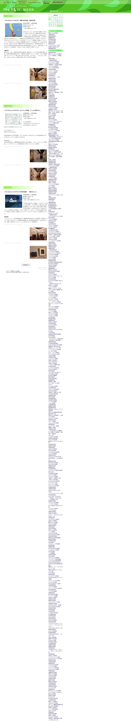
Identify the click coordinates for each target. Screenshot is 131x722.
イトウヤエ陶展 (52, 257)
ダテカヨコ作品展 (52, 72)
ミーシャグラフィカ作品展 (54, 240)
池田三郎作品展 (52, 81)
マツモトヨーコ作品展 (53, 576)
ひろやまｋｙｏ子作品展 (54, 543)
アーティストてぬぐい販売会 (55, 588)
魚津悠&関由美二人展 (53, 135)
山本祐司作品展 (52, 615)
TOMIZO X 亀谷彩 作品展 (54, 234)
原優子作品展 (51, 680)
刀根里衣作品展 (52, 644)
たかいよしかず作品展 (53, 306)
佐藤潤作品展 (51, 37)
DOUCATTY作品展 (52, 237)
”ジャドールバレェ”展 (53, 300)
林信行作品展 (51, 574)
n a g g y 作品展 (51, 403)
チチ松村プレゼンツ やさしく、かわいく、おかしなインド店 (55, 651)
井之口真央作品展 (52, 378)
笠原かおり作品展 (52, 173)
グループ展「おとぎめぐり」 (55, 372)
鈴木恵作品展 (51, 545)
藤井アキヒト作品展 (53, 522)
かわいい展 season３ (53, 361)
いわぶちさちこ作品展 (53, 63)
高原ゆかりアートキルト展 (54, 348)
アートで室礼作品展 (53, 709)
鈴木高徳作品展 (52, 589)
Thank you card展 (52, 640)
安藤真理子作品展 (52, 109)
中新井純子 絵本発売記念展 (55, 64)
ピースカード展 (52, 687)
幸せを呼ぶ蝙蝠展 (52, 375)
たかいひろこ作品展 (53, 308)
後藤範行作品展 (52, 78)
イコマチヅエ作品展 (53, 296)
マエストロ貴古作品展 (53, 67)
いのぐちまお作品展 (53, 66)
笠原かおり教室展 (52, 520)
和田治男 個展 (52, 381)
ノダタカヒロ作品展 (53, 294)
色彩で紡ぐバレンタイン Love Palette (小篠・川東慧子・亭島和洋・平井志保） (55, 112)
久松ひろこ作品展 (52, 597)
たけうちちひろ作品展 (53, 61)
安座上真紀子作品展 (53, 84)
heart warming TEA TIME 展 (54, 233)
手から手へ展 (51, 697)
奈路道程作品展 (52, 52)
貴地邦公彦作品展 (52, 713)
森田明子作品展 (52, 600)
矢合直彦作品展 (52, 170)
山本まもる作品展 (52, 390)
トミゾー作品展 (52, 297)
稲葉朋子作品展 (52, 501)
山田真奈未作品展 (52, 400)
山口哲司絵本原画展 (53, 343)
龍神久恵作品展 (52, 100)
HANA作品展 (51, 573)
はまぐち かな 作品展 (53, 426)
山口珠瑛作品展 (52, 404)
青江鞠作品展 (51, 75)
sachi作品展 (51, 222)
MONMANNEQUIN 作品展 (54, 605)
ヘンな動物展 (51, 553)
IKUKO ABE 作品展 (52, 464)
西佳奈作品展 (51, 377)
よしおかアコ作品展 (53, 436)
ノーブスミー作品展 (53, 504)
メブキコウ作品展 (52, 83)
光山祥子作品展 (52, 528)
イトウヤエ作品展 (52, 401)
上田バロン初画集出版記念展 (55, 412)
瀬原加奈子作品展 (52, 147)
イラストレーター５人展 (54, 45)
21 (49, 24)
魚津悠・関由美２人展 (53, 46)
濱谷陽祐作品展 (52, 39)
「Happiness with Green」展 (54, 283)
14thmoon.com (8, 272)
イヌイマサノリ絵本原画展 (54, 559)
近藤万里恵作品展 (52, 686)
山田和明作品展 (52, 398)
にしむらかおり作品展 (53, 165)
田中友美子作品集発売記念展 (55, 262)
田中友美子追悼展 (52, 536)
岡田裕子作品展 (52, 465)
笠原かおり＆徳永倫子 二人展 (55, 415)
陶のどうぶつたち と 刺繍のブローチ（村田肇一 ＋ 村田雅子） (55, 55)
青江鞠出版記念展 (52, 205)
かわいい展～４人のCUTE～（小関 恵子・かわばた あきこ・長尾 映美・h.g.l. (54, 498)
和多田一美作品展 (52, 360)
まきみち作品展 (52, 40)
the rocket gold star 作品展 (54, 271)
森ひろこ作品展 (52, 693)
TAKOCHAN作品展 (52, 98)
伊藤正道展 (51, 712)
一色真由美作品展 (52, 60)
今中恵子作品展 (52, 677)
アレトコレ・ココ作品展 (54, 130)
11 (57, 20)
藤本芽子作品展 (52, 539)
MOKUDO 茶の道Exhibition (54, 562)
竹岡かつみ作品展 (52, 168)
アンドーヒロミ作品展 (53, 485)
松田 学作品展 (51, 397)
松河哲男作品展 (52, 204)
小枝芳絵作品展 (52, 661)
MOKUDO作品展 (52, 637)
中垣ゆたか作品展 (52, 239)
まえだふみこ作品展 (53, 716)
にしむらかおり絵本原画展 (54, 560)
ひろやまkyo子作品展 (53, 254)
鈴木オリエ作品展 (52, 530)
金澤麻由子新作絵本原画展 (54, 334)
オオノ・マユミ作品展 (53, 352)
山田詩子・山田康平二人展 (54, 478)
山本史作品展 (51, 611)
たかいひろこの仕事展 (53, 557)
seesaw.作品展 (51, 551)
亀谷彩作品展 (51, 43)
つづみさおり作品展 (53, 612)
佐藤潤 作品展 (52, 427)
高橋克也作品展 (52, 455)
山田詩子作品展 (52, 684)
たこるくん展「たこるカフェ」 (55, 692)
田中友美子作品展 (52, 641)
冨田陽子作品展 (52, 406)
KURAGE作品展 (52, 450)
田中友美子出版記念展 (53, 89)
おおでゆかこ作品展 (53, 299)
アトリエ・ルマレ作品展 (54, 580)
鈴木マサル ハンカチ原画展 (54, 690)
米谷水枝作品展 (52, 494)
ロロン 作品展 (52, 421)
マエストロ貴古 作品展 (54, 236)
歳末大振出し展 (52, 413)
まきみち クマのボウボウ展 (54, 456)
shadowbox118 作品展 (53, 703)
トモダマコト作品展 (53, 107)
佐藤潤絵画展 (51, 268)
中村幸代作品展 (52, 69)
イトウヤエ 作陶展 (53, 358)
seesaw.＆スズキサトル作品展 (55, 658)
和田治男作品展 (52, 181)
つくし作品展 (51, 531)
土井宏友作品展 (52, 80)
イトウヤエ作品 (52, 510)
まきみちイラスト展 (53, 213)
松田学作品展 (51, 211)
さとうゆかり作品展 (53, 386)
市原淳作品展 (51, 58)
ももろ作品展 (51, 185)
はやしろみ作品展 (52, 631)
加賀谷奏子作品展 (52, 603)
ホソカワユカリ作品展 (53, 669)
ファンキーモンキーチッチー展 (55, 493)
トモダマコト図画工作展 (54, 364)
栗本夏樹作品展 (52, 48)
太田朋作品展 (51, 654)
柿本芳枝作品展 (52, 622)
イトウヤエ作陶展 (52, 311)
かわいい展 (51, 435)
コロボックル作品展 (53, 225)
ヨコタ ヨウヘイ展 (52, 482)
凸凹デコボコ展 (52, 710)
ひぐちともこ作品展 (53, 256)
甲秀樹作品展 (51, 670)
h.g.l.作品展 (51, 542)
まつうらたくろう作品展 (54, 253)
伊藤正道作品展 (52, 193)
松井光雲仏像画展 (52, 190)
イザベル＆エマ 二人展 (54, 77)
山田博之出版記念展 (53, 438)
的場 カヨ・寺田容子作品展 (54, 152)
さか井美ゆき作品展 (53, 129)
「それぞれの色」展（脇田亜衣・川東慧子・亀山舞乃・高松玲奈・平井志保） (55, 432)
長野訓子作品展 (52, 42)
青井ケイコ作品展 (52, 701)
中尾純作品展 (51, 34)
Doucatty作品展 (51, 87)
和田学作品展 (51, 118)
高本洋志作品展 (52, 106)
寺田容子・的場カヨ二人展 (54, 392)
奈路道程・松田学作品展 (54, 164)
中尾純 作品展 (52, 159)
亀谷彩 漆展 (51, 116)
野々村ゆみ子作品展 (53, 127)
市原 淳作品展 (51, 317)
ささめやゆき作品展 (53, 393)
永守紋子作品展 (52, 554)
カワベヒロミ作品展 (53, 476)
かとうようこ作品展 (53, 314)
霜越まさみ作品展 (52, 101)
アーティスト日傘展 (53, 595)
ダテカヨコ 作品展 (53, 418)
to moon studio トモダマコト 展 (55, 628)
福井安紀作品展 (52, 629)
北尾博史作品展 (52, 198)
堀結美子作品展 (52, 221)
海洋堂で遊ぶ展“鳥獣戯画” (54, 537)
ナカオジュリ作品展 (53, 71)
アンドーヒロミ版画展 (53, 184)
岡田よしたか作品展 (53, 33)
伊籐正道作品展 (52, 86)
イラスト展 (51, 201)
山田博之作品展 (52, 488)
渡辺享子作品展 (52, 695)
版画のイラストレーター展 (54, 288)
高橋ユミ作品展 (52, 182)
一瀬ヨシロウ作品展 (53, 479)
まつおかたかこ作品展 (53, 550)
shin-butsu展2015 (52, 617)
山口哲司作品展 (52, 74)
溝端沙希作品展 (52, 36)
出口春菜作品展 (52, 614)
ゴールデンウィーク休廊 (54, 602)
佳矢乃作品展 (51, 335)
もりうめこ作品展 (52, 351)
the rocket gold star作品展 (53, 452)
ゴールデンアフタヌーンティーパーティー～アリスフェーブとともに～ (55, 625)
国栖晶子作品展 (52, 646)
